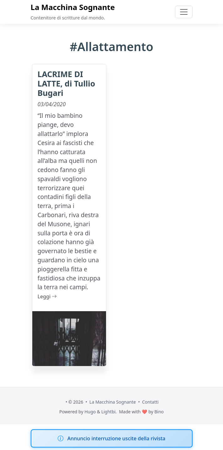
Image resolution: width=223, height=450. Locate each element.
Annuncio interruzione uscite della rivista (116, 438)
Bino (159, 412)
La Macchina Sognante (73, 7)
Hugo (90, 412)
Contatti (150, 402)
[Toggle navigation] (184, 12)
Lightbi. (109, 412)
